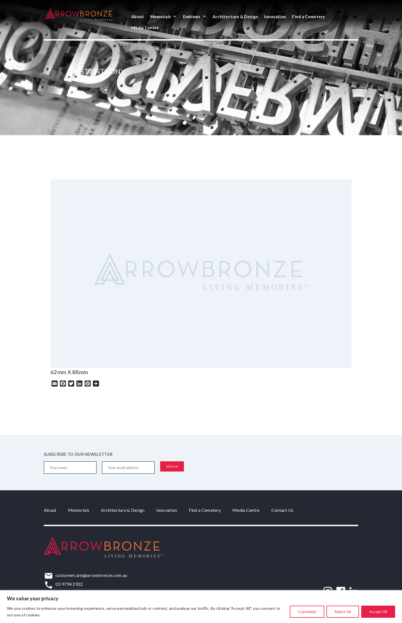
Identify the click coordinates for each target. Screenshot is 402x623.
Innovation (275, 16)
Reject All (342, 611)
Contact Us (282, 510)
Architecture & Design (235, 16)
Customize (307, 611)
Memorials (163, 16)
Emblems (195, 16)
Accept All (378, 611)
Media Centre (145, 27)
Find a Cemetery (308, 16)
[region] (201, 606)
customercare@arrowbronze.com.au (91, 575)
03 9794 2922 (69, 584)
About (137, 16)
